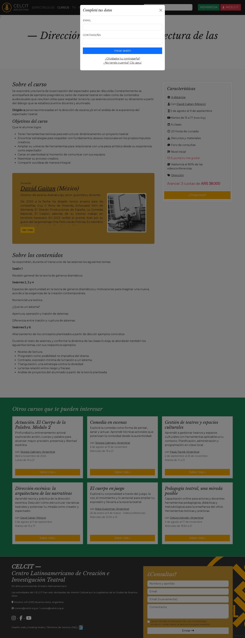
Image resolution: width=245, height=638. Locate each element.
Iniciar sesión (122, 50)
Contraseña (92, 35)
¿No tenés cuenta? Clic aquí (122, 62)
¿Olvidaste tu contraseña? (122, 58)
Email (87, 20)
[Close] (161, 10)
